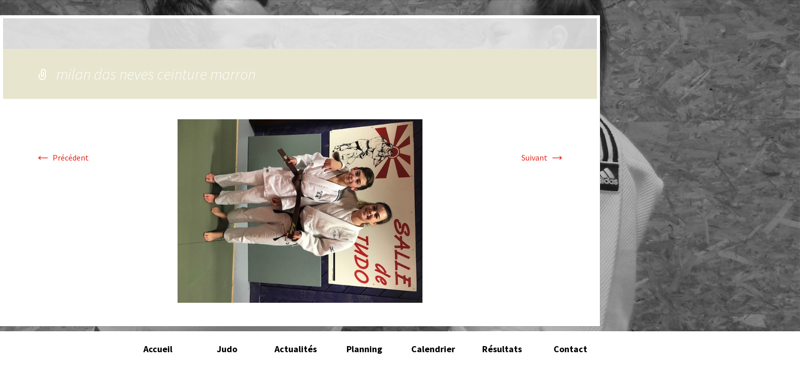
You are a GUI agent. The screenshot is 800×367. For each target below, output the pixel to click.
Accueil (157, 349)
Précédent (62, 157)
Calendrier (433, 349)
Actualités (295, 349)
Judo (227, 349)
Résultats (502, 349)
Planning (364, 349)
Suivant (543, 157)
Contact (570, 349)
